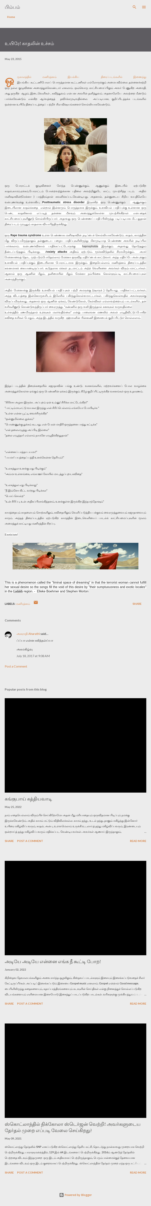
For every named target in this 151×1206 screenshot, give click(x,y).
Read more (138, 841)
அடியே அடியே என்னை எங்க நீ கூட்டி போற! (53, 961)
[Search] (134, 7)
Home (11, 16)
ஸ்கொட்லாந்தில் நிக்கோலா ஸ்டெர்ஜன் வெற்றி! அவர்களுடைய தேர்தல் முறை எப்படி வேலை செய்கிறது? (73, 1127)
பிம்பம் (12, 7)
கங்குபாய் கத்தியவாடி (28, 799)
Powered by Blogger (75, 1195)
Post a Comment (16, 666)
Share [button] (137, 603)
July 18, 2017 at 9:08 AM (33, 656)
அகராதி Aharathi (28, 633)
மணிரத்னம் (23, 603)
